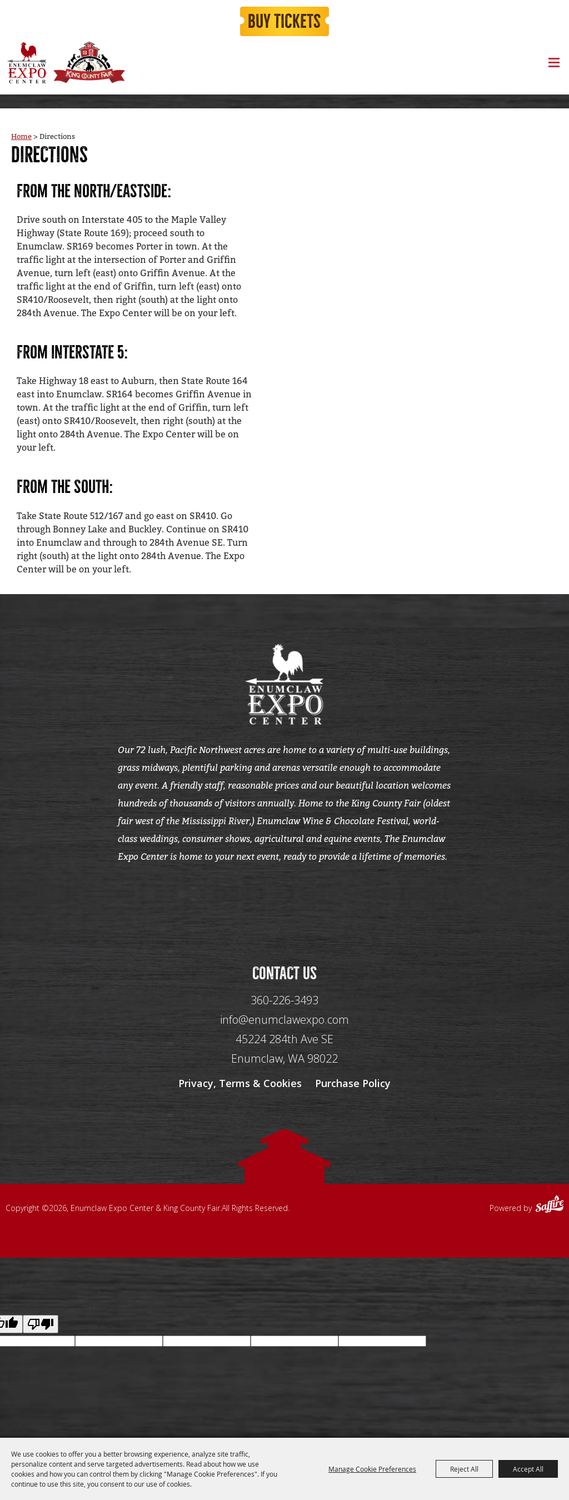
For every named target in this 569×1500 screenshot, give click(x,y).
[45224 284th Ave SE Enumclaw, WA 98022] (284, 1058)
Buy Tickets (284, 23)
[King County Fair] (89, 66)
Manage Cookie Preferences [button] (372, 1468)
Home (21, 139)
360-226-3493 (284, 1008)
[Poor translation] (40, 1332)
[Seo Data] (284, 907)
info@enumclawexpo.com (284, 1028)
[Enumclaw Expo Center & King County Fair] (26, 66)
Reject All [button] (464, 1468)
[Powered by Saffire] (549, 1213)
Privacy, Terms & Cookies (240, 1092)
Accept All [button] (528, 1468)
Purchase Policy (353, 1092)
